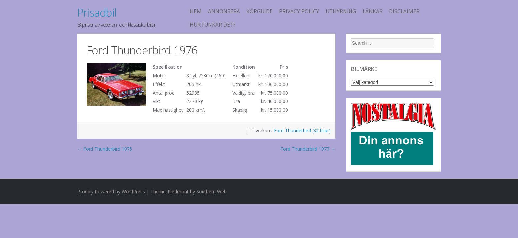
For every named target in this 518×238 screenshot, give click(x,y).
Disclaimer (404, 11)
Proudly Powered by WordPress (111, 191)
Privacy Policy (299, 11)
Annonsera (224, 11)
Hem (196, 11)
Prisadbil (96, 12)
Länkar (373, 11)
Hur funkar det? (213, 24)
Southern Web (211, 191)
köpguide (259, 11)
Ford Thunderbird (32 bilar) (302, 130)
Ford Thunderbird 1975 (104, 149)
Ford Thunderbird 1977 (307, 149)
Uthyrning (341, 11)
